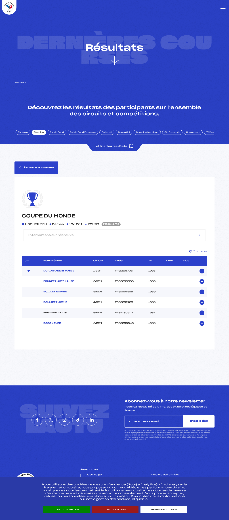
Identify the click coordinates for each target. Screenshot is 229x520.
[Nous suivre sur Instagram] (64, 420)
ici (145, 439)
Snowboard (193, 132)
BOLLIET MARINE (55, 302)
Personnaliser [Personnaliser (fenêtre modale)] (164, 509)
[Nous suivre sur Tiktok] (81, 420)
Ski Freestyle (172, 132)
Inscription (199, 421)
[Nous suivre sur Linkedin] (97, 420)
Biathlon (39, 132)
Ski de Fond (57, 132)
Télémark (211, 132)
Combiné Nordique (147, 132)
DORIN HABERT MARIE (58, 271)
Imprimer (198, 251)
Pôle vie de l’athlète (165, 475)
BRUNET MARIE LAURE (58, 281)
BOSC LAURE (52, 323)
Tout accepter (66, 509)
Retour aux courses (36, 168)
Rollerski (107, 132)
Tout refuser (115, 509)
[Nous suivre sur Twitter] (48, 420)
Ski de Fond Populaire (83, 132)
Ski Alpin (23, 132)
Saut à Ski (124, 132)
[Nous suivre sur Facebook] (31, 420)
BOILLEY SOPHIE (55, 292)
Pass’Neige (94, 475)
